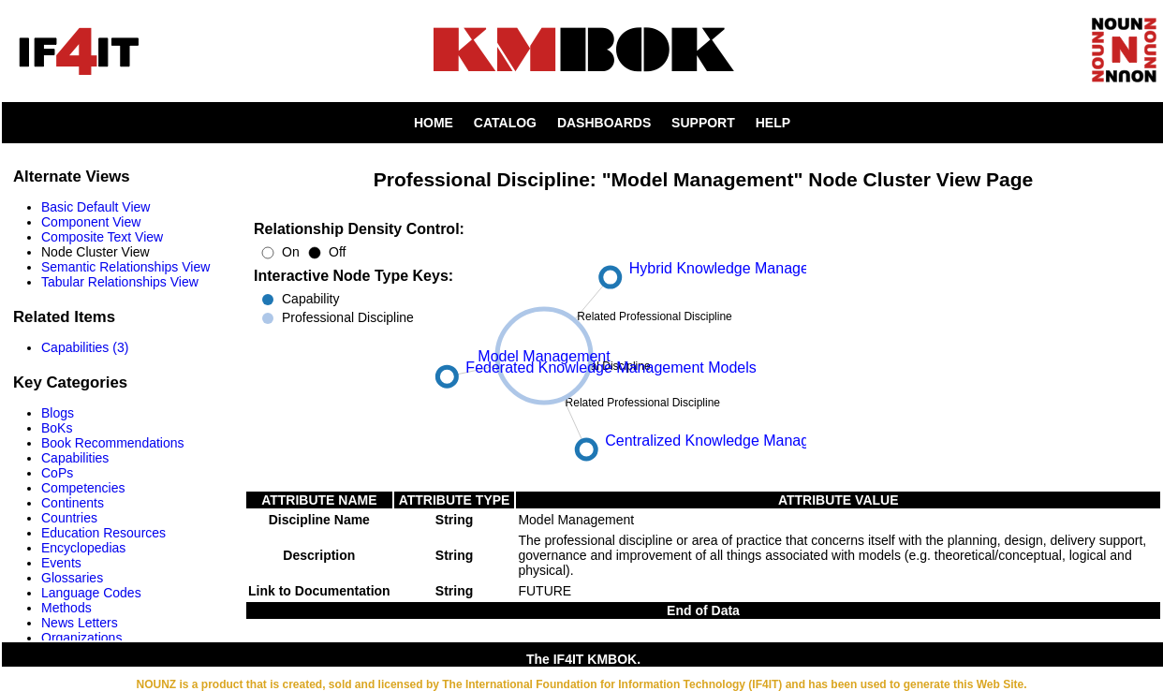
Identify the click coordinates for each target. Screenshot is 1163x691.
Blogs (57, 412)
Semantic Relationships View (125, 266)
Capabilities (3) (84, 347)
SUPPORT (703, 122)
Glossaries (72, 577)
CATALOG (505, 122)
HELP (773, 122)
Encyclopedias (83, 547)
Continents (72, 502)
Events (61, 562)
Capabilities (75, 457)
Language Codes (91, 592)
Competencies (83, 487)
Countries (69, 517)
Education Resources (103, 532)
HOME (433, 122)
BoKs (56, 427)
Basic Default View (95, 206)
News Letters (79, 622)
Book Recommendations (112, 442)
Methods (66, 607)
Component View (90, 221)
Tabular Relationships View (120, 281)
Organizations (81, 637)
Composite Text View (102, 236)
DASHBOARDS (604, 122)
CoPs (57, 472)
